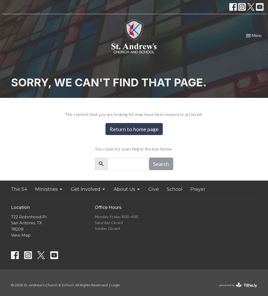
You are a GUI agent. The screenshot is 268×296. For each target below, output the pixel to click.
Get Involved (88, 189)
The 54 (19, 189)
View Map (21, 235)
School (174, 189)
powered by (238, 285)
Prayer (197, 189)
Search (161, 164)
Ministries (49, 189)
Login (115, 285)
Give (153, 189)
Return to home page (134, 129)
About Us (127, 189)
